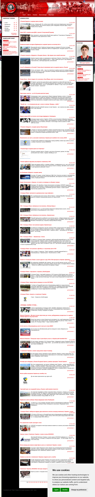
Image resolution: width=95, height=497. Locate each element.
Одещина (7, 26)
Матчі (29, 14)
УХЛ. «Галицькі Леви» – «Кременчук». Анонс (32, 236)
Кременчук (7, 24)
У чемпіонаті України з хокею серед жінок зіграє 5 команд (36, 350)
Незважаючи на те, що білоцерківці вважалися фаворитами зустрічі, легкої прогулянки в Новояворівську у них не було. (50, 209)
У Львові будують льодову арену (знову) (10, 42)
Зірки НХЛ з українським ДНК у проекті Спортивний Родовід (10, 46)
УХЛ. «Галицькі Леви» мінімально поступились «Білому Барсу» (38, 206)
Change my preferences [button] (78, 490)
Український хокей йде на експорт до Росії (84, 70)
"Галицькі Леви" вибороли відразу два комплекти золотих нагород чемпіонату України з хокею (46, 411)
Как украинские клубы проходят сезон (31, 422)
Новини (35, 14)
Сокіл (6, 22)
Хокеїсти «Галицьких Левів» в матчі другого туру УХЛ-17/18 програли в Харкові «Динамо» (45, 259)
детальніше (70, 27)
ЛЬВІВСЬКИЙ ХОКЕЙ (9, 38)
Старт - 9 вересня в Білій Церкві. (39, 297)
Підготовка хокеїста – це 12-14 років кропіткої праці (34, 93)
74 (16, 22)
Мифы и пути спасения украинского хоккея (83, 79)
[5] (34, 482)
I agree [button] (56, 490)
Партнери (51, 14)
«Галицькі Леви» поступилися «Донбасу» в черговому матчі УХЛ (38, 248)
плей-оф (14, 34)
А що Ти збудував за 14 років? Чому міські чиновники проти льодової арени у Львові (44, 67)
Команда (80, 43)
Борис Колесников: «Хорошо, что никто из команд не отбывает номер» (40, 182)
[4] (33, 482)
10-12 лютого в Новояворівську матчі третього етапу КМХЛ (36, 326)
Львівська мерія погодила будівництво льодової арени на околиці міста (10, 52)
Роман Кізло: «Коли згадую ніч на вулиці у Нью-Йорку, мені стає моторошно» (41, 79)
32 (16, 28)
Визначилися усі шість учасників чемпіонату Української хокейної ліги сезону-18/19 (43, 137)
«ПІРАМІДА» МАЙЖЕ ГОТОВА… (28, 305)
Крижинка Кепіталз (7, 30)
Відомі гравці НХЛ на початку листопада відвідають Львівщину (38, 116)
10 (16, 30)
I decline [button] (65, 490)
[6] (36, 482)
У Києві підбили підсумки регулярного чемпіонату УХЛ (35, 161)
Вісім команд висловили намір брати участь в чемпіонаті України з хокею (40, 445)
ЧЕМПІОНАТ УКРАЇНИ (9, 18)
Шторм (6, 28)
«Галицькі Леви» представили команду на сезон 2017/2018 (36, 282)
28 (14, 22)
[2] (29, 482)
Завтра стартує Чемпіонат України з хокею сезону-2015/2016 (37, 434)
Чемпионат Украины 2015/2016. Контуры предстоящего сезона (37, 468)
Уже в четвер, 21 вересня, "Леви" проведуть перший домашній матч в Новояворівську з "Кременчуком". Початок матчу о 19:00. (49, 252)
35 (16, 26)
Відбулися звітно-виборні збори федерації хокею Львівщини (37, 399)
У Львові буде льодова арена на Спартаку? (32, 148)
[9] (42, 482)
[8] (40, 482)
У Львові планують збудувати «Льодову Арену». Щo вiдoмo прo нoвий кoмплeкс (42, 55)
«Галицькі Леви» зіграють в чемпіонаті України (33, 294)
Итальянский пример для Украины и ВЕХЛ (84, 74)
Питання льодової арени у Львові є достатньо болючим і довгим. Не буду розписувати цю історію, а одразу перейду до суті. (50, 152)
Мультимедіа (42, 14)
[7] (38, 482)
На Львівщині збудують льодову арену (31, 172)
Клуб (24, 14)
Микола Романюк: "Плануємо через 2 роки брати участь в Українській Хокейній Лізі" (43, 338)
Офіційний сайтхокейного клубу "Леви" (11, 15)
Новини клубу (24, 18)
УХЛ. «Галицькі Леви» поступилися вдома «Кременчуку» (36, 224)
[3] (31, 482)
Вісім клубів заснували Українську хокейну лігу (33, 373)
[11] (47, 482)
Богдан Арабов (85, 62)
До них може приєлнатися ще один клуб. (41, 376)
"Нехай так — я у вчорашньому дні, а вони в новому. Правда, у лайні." (39, 104)
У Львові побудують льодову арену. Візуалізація (33, 127)
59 (16, 24)
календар (14, 33)
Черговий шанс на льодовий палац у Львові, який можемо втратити (39, 389)
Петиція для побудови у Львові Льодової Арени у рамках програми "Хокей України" (43, 361)
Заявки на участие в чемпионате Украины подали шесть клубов (38, 457)
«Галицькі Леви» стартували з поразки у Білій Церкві (35, 271)
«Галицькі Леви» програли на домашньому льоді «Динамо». (37, 193)
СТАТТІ (79, 66)
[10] (44, 482)
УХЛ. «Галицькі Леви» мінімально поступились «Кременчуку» (37, 215)
